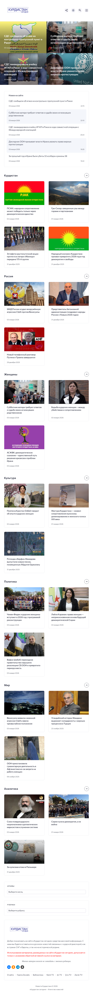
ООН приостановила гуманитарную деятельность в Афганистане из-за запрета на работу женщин (21, 767)
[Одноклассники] (13, 967)
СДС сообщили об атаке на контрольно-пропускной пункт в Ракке (23, 39)
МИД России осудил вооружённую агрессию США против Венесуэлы (24, 310)
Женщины (10, 374)
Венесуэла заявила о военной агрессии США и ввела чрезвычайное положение (21, 721)
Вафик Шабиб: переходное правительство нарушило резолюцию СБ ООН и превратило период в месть (23, 663)
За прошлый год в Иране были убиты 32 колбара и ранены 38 (38, 156)
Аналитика (11, 788)
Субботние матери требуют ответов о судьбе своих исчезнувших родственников (67, 39)
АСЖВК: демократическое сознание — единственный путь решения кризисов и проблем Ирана (22, 456)
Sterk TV (50, 975)
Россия (8, 276)
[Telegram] (18, 967)
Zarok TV (78, 975)
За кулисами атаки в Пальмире (21, 867)
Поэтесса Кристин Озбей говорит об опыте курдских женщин (23, 512)
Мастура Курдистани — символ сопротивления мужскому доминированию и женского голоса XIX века (68, 515)
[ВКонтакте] (9, 967)
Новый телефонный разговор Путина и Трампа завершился (21, 356)
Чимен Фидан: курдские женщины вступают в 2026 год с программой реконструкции (23, 617)
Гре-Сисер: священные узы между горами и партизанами (67, 209)
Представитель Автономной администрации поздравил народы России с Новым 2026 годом (68, 312)
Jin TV (59, 975)
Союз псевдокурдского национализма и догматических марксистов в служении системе (22, 824)
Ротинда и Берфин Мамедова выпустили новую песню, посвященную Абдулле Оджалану (23, 562)
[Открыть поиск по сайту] (80, 10)
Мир (7, 685)
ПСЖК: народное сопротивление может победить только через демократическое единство (23, 211)
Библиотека (38, 975)
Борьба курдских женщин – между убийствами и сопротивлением (68, 408)
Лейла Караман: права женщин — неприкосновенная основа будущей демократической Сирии (68, 617)
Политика (10, 581)
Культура (10, 478)
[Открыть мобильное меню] (86, 10)
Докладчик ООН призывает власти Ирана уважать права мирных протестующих (67, 71)
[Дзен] (22, 967)
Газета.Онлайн (23, 975)
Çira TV (68, 975)
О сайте (10, 975)
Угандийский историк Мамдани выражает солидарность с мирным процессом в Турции (68, 721)
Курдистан (11, 175)
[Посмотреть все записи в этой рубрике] (86, 175)
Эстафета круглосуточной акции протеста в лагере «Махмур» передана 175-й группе (22, 257)
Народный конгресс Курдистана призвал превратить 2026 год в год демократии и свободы (68, 257)
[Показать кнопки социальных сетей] (66, 10)
